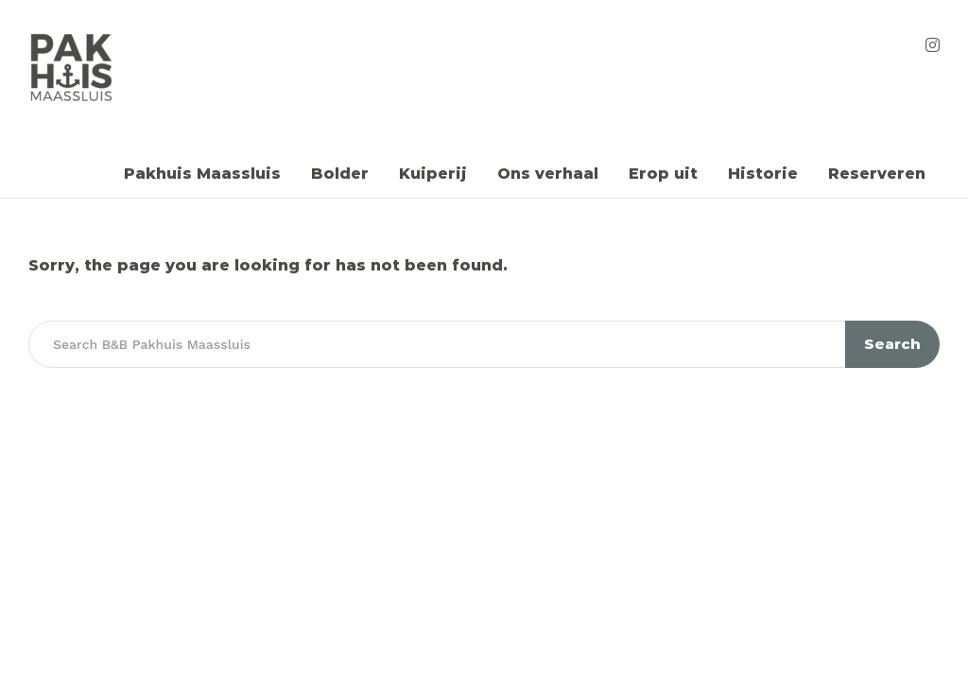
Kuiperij (433, 174)
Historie (763, 174)
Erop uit (663, 174)
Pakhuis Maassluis (202, 174)
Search (892, 344)
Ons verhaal (547, 174)
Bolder (340, 174)
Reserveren (876, 174)
